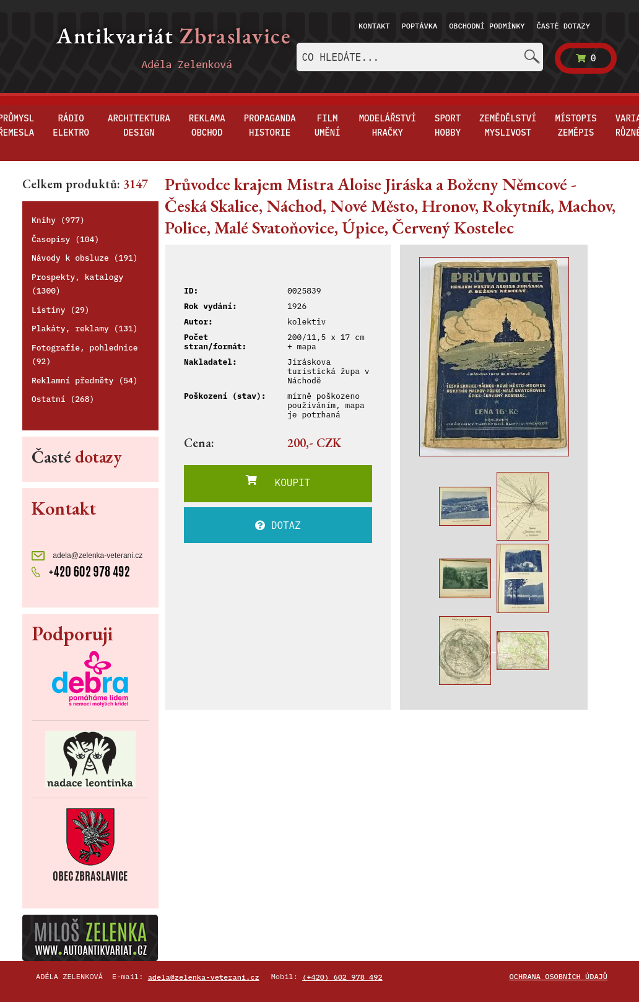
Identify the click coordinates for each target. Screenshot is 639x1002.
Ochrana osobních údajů (558, 976)
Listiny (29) (61, 310)
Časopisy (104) (65, 239)
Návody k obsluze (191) (85, 258)
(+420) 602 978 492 (342, 977)
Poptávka (420, 25)
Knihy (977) (58, 220)
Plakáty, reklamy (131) (85, 328)
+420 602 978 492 (81, 570)
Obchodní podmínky (486, 25)
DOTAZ (278, 525)
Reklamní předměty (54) (85, 380)
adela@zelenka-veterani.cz (87, 555)
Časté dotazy (563, 25)
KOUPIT (278, 482)
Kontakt (374, 25)
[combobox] (420, 57)
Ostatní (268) (63, 399)
